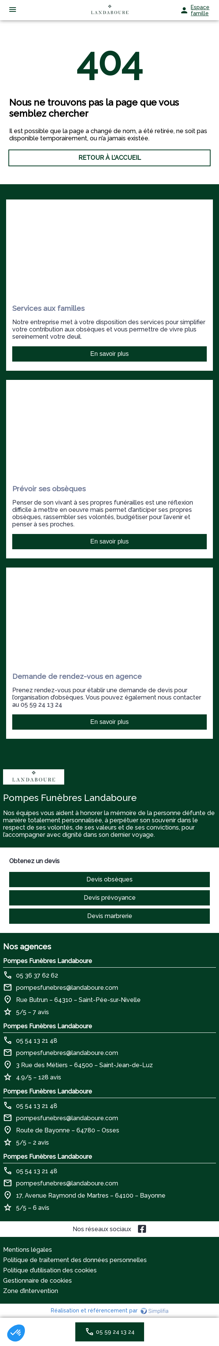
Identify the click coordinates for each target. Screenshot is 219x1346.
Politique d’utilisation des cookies (50, 1270)
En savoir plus (109, 354)
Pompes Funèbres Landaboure (47, 961)
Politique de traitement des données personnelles (75, 1260)
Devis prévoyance (110, 897)
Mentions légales (27, 1249)
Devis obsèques (109, 879)
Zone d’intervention (30, 1291)
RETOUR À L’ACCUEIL (109, 157)
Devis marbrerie (109, 916)
